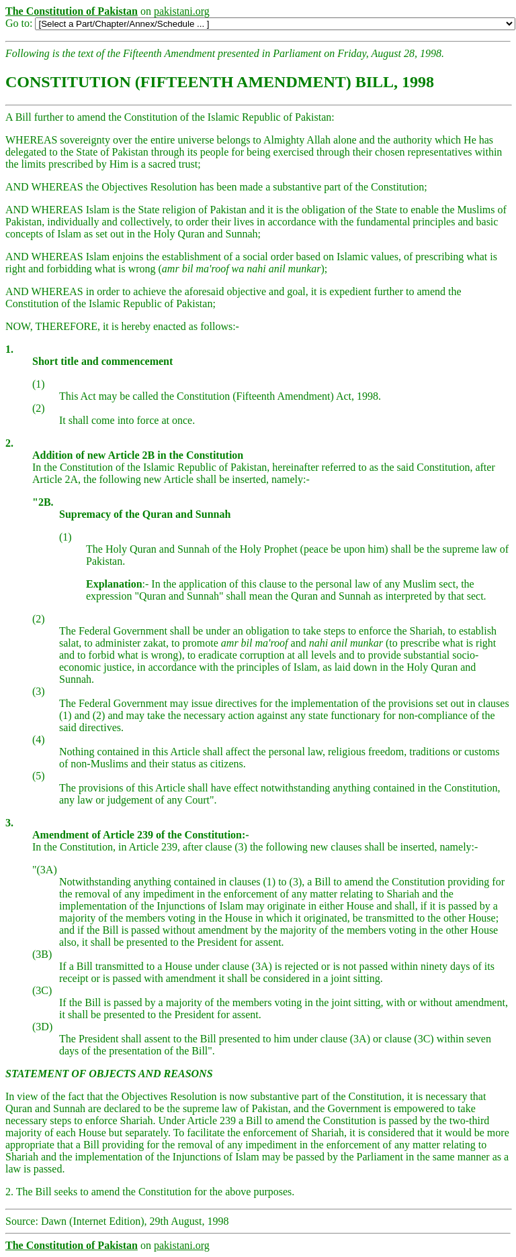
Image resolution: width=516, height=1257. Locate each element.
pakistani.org (182, 11)
